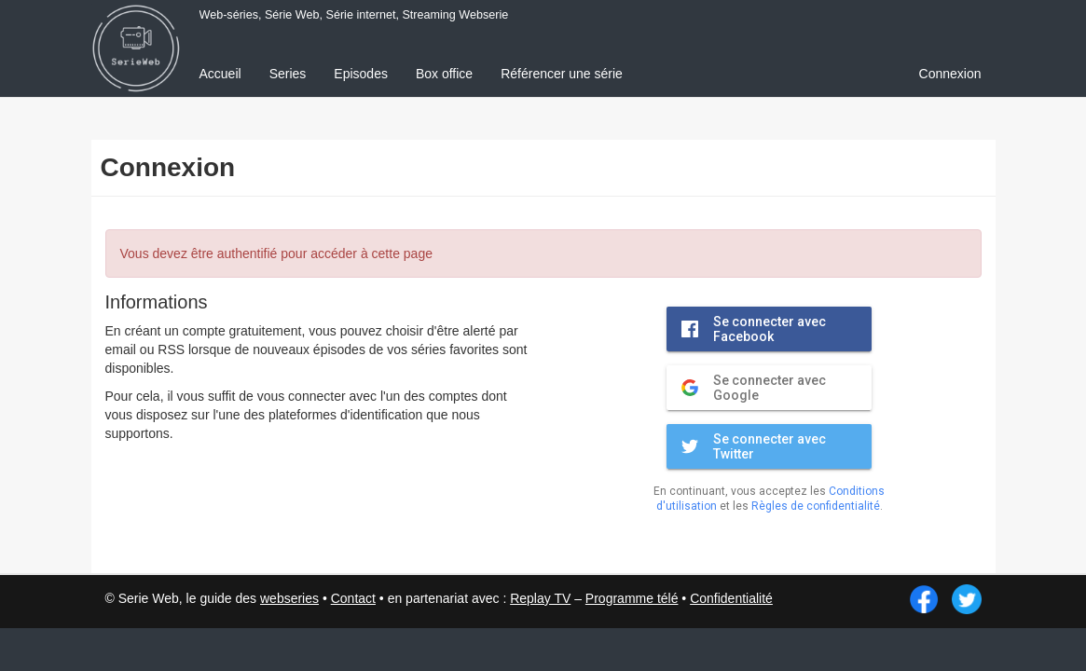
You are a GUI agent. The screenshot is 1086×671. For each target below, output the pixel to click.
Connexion (950, 73)
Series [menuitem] (288, 73)
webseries (289, 598)
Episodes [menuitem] (361, 73)
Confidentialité (731, 598)
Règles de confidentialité (815, 506)
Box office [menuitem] (444, 73)
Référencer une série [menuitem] (562, 73)
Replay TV (540, 598)
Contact (353, 598)
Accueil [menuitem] (220, 73)
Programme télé (632, 598)
